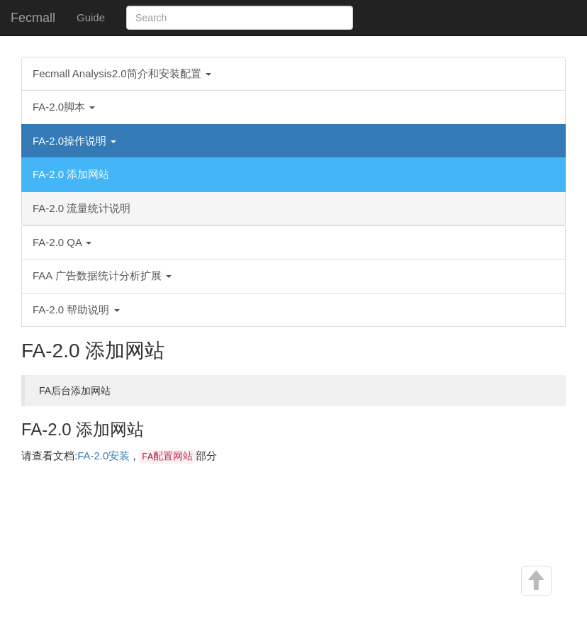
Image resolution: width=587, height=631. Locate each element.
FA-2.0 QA (62, 242)
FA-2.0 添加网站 (71, 174)
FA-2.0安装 (103, 455)
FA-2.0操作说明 (74, 141)
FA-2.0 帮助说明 (76, 309)
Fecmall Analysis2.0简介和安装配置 (122, 73)
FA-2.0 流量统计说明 (81, 208)
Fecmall (33, 18)
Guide (91, 17)
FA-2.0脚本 (64, 107)
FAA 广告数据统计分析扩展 (102, 275)
